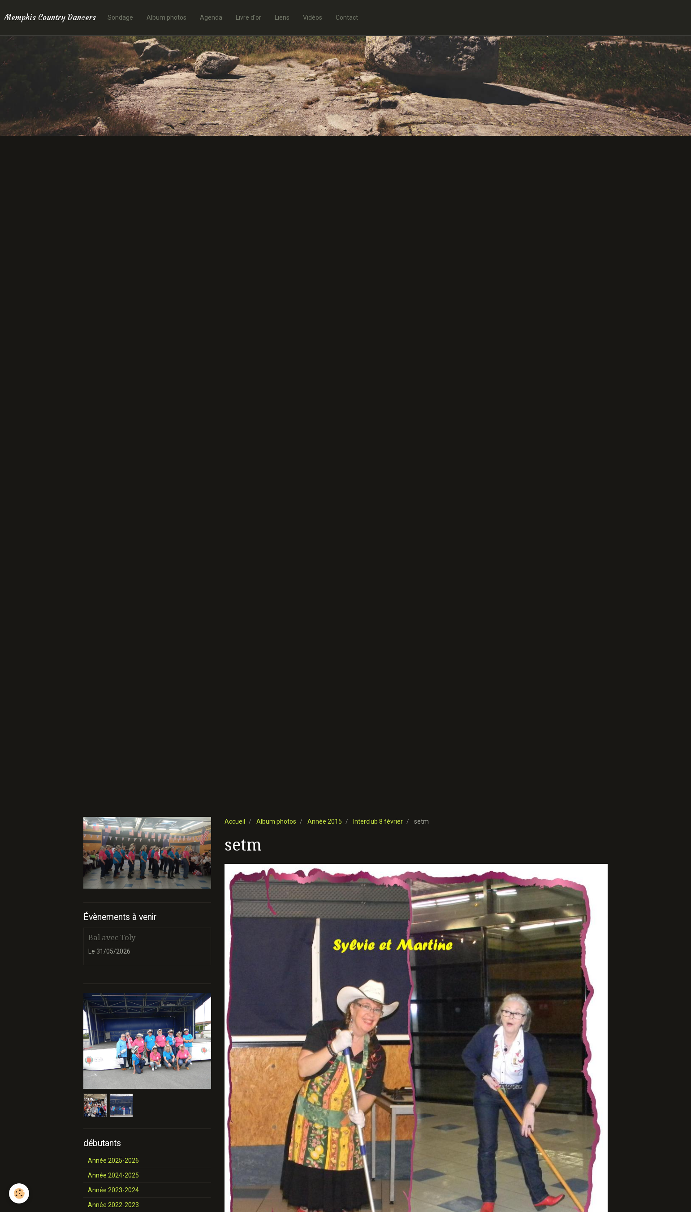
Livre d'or (248, 17)
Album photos (166, 17)
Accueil (235, 821)
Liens (282, 17)
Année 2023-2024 (113, 1190)
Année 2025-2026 (113, 1160)
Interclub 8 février (378, 821)
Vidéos (312, 17)
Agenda (211, 17)
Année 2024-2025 (113, 1175)
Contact (347, 17)
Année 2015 (324, 821)
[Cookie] (19, 1193)
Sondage (120, 17)
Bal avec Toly (111, 937)
